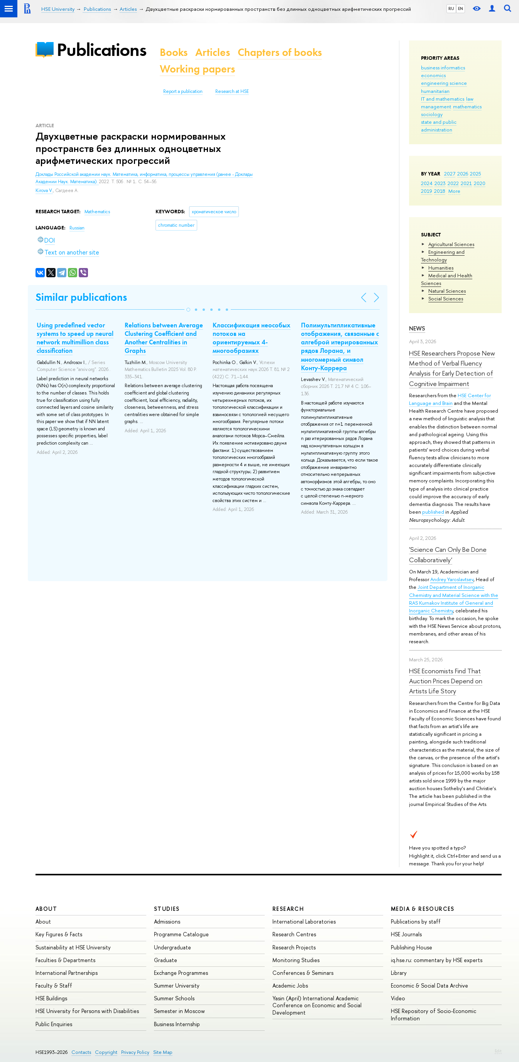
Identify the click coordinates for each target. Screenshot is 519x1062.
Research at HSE (232, 91)
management (436, 106)
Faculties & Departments (65, 960)
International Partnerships (67, 972)
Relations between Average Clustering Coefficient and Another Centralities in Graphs (164, 338)
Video (398, 998)
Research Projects (294, 947)
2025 (475, 173)
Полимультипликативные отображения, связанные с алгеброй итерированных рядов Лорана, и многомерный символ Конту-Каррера (340, 346)
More (454, 190)
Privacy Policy (135, 1052)
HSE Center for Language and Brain (450, 399)
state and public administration (438, 125)
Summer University (176, 985)
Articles (212, 52)
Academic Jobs (290, 985)
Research (288, 908)
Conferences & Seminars (302, 972)
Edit (498, 1051)
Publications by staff (416, 921)
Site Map (162, 1052)
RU (451, 8)
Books (174, 52)
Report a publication (183, 91)
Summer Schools (174, 998)
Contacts (81, 1052)
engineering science (444, 82)
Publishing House (411, 947)
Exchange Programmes (181, 972)
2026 (462, 173)
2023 (440, 183)
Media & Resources (423, 908)
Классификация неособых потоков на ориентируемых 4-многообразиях (252, 338)
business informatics (443, 67)
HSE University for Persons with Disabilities (87, 1011)
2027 (449, 173)
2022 (453, 183)
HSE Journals (406, 934)
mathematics (467, 106)
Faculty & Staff (54, 985)
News (417, 328)
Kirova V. (44, 190)
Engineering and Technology (443, 255)
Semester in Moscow (179, 1011)
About (46, 908)
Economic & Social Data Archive (429, 985)
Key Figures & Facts (59, 934)
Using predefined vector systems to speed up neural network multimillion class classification (75, 338)
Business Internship (177, 1024)
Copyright (106, 1052)
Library (399, 972)
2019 (426, 190)
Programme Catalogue (181, 934)
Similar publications (81, 297)
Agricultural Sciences (451, 244)
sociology (432, 114)
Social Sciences (445, 298)
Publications (101, 49)
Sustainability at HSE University (73, 947)
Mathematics (97, 212)
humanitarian (435, 91)
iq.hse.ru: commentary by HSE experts (436, 960)
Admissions (167, 921)
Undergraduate (172, 947)
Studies (167, 908)
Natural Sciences (447, 290)
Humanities (440, 267)
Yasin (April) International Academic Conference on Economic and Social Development (317, 1005)
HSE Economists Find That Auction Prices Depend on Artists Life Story (445, 681)
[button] (188, 310)
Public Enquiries (54, 1024)
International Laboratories (304, 921)
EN (460, 8)
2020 (479, 183)
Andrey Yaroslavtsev (451, 579)
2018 (439, 190)
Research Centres (294, 934)
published (433, 511)
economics (433, 75)
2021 (466, 183)
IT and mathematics (442, 98)
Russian (77, 228)
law (469, 98)
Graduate (165, 960)
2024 (427, 183)
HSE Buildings (51, 998)
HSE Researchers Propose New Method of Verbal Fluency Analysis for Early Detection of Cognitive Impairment (452, 368)
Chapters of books (280, 52)
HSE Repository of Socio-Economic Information (433, 1014)
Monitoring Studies (296, 960)
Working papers (197, 69)
